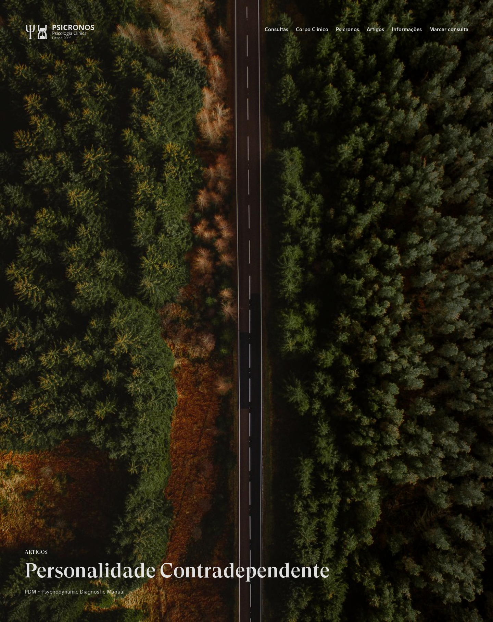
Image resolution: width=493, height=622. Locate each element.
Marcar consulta (448, 29)
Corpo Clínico (312, 29)
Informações (407, 29)
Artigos (375, 29)
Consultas (276, 29)
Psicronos (347, 29)
